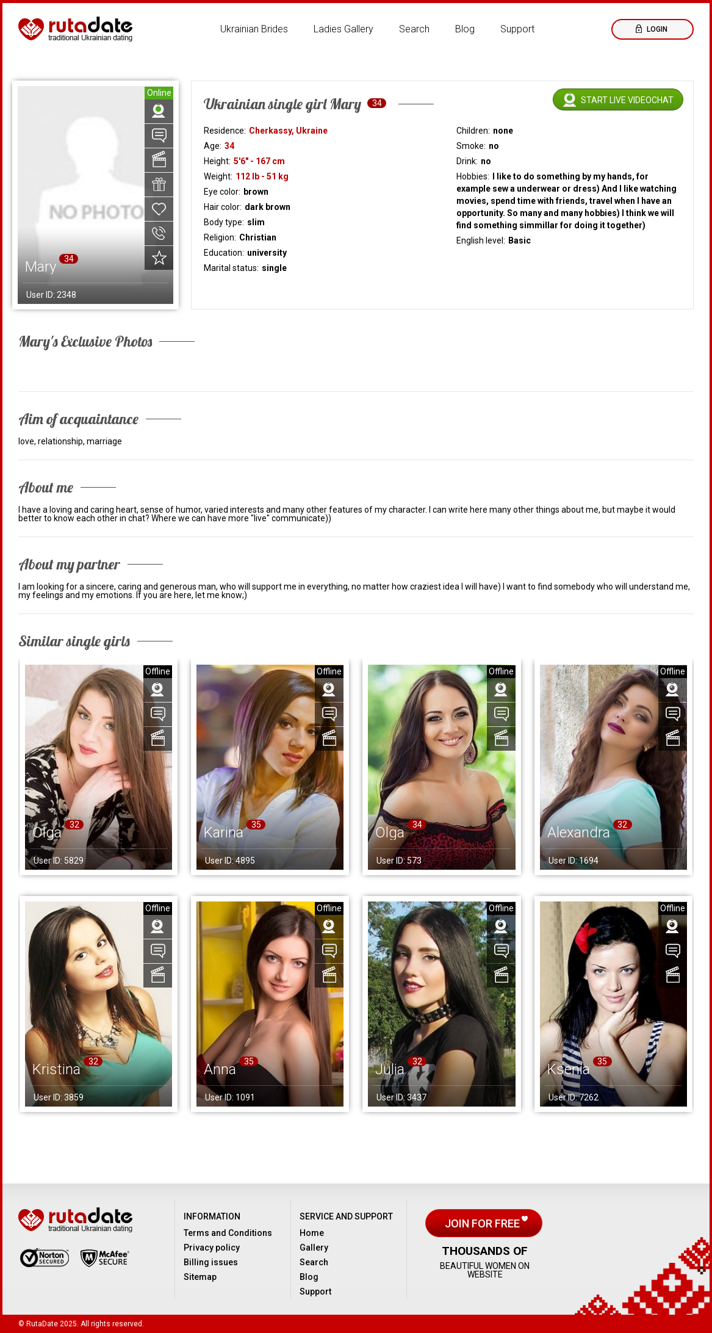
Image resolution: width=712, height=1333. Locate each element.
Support (517, 29)
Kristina (56, 1069)
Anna (220, 1069)
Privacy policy (212, 1247)
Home (312, 1233)
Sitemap (200, 1277)
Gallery (314, 1247)
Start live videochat (627, 100)
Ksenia (568, 1069)
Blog (465, 29)
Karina (223, 832)
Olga (47, 832)
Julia (390, 1069)
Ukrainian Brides (254, 29)
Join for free (483, 1223)
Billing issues (211, 1262)
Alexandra (578, 832)
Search (414, 29)
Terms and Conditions (228, 1233)
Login (656, 29)
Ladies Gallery (343, 29)
